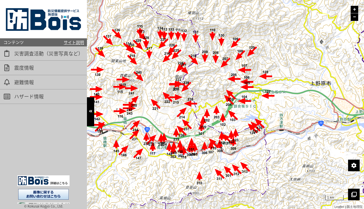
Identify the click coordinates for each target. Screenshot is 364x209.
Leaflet (339, 206)
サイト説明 (74, 42)
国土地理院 (355, 206)
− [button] (354, 17)
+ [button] (354, 9)
